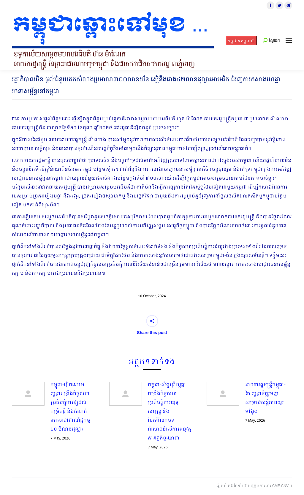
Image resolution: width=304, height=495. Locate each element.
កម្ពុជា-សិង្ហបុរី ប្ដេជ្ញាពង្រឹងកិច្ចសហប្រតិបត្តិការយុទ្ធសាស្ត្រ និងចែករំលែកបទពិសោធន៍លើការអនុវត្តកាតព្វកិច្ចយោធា (169, 411)
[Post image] (28, 394)
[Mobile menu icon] (289, 40)
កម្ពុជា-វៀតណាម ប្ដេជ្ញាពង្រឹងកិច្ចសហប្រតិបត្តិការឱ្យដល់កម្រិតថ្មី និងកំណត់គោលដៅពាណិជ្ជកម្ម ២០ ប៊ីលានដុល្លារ (70, 407)
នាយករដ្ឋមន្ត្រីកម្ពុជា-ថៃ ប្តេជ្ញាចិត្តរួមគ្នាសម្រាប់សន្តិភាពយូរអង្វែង (265, 398)
